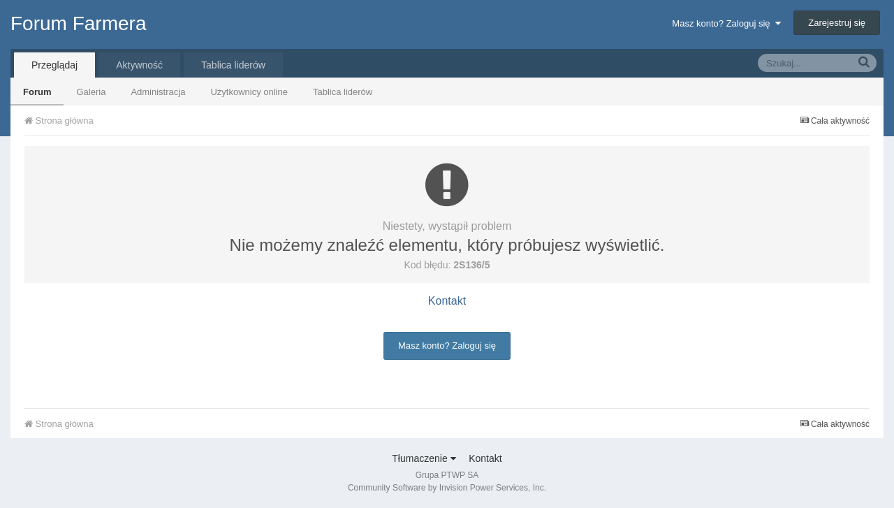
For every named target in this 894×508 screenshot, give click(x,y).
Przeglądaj (54, 65)
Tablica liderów (342, 92)
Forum (37, 92)
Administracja (158, 92)
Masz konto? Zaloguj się (726, 23)
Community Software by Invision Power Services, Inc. (447, 488)
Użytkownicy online (249, 92)
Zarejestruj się (836, 22)
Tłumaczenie (423, 458)
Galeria (90, 92)
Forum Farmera (78, 23)
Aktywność (139, 65)
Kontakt (447, 301)
